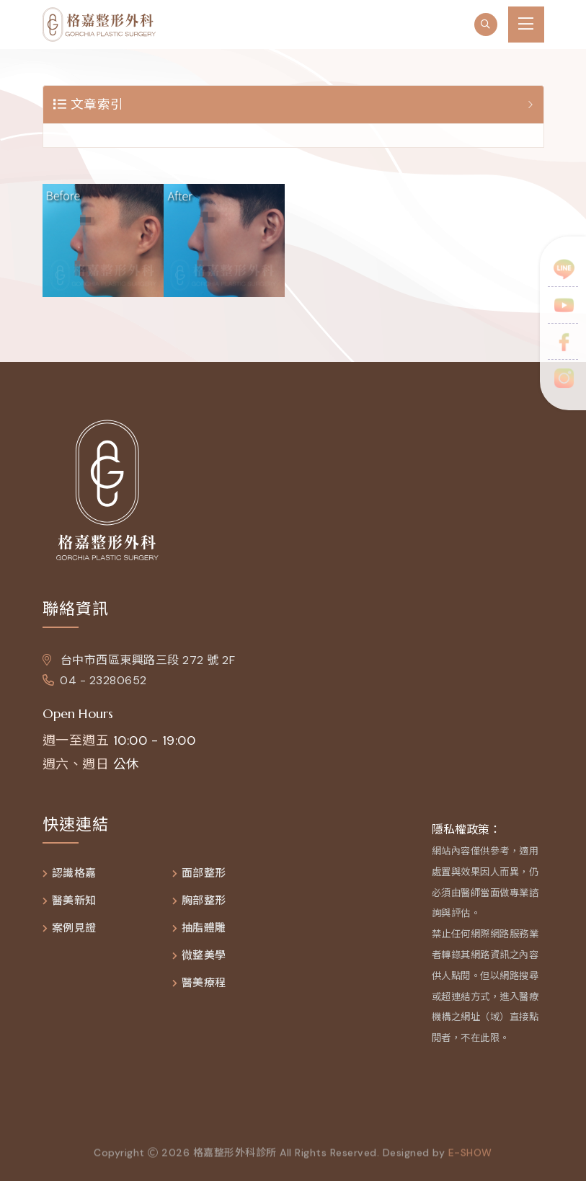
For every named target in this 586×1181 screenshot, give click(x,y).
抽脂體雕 (204, 928)
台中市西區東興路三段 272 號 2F (139, 660)
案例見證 (74, 928)
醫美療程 (204, 983)
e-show (470, 1155)
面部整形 (204, 873)
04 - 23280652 (95, 680)
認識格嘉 (74, 873)
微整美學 (204, 955)
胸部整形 (204, 900)
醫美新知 (74, 900)
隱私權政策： (466, 829)
